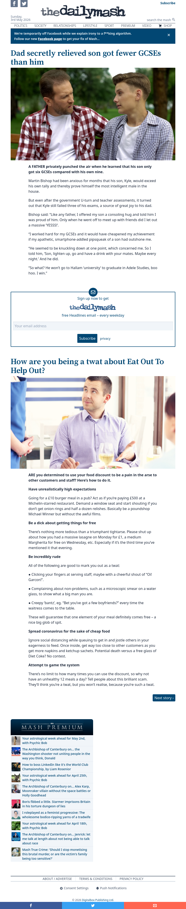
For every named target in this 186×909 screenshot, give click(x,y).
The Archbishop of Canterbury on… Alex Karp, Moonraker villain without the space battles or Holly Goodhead (56, 790)
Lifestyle (90, 26)
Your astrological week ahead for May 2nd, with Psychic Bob (53, 740)
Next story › (164, 697)
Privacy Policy (131, 879)
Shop (165, 26)
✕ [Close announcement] (168, 35)
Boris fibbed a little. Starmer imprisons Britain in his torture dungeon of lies (56, 804)
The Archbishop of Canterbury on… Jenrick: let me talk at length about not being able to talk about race (56, 838)
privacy (105, 338)
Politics (20, 26)
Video (146, 26)
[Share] (155, 905)
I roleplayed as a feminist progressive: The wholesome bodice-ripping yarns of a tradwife (56, 814)
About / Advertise (57, 879)
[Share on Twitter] (93, 905)
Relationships (65, 26)
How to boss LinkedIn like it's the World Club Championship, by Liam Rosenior (55, 766)
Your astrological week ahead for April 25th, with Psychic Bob (54, 777)
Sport (109, 26)
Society (40, 26)
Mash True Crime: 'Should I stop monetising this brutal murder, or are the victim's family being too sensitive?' (54, 854)
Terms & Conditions (95, 879)
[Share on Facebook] (31, 905)
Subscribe (87, 338)
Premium (128, 26)
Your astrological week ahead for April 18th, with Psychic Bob (54, 825)
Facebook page (50, 39)
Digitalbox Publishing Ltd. (98, 900)
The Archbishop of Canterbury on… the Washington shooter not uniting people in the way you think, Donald (56, 753)
